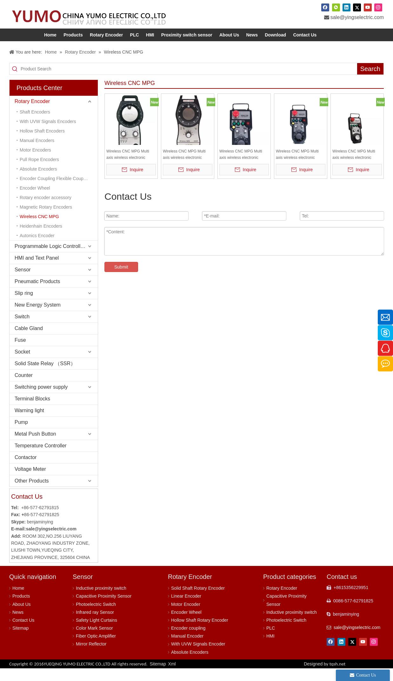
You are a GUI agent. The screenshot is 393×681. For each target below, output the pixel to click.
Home (18, 600)
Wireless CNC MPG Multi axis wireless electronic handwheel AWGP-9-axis (240, 167)
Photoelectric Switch (96, 616)
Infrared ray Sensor (95, 624)
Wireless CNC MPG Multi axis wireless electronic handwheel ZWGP (127, 167)
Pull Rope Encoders (39, 172)
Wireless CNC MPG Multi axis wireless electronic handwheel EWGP (184, 167)
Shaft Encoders (35, 124)
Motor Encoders (35, 162)
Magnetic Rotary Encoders (46, 219)
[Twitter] (357, 7)
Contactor (26, 470)
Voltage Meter (30, 481)
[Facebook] (325, 7)
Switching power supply (41, 399)
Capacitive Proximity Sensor (103, 608)
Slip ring (24, 305)
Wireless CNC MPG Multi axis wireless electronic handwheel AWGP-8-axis (297, 167)
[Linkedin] (346, 7)
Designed (324, 676)
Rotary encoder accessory (45, 210)
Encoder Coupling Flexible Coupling (55, 191)
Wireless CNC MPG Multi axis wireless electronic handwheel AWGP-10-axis (354, 167)
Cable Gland (29, 341)
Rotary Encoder (32, 114)
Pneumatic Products (37, 294)
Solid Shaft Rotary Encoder (198, 600)
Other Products (32, 493)
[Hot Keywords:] (370, 81)
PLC (270, 640)
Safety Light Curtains (96, 632)
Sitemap (20, 640)
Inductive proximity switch (101, 600)
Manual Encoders (37, 153)
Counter (24, 388)
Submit (121, 279)
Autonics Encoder (37, 248)
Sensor (23, 282)
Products (21, 608)
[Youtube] (368, 7)
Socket (22, 364)
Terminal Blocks (32, 411)
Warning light (29, 423)
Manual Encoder (187, 648)
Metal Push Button (35, 446)
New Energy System (38, 317)
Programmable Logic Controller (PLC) (56, 259)
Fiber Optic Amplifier (96, 648)
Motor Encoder (185, 616)
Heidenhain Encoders (41, 238)
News (17, 624)
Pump (21, 435)
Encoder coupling (188, 640)
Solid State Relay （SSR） (45, 376)
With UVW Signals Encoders (48, 134)
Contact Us (23, 632)
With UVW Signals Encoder (198, 656)
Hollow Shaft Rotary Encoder (199, 632)
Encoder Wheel (35, 200)
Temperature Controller (41, 458)
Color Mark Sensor (94, 640)
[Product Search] (189, 81)
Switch (22, 329)
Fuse (20, 352)
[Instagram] (378, 7)
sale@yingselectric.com (357, 17)
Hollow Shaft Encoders (42, 143)
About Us (21, 616)
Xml (172, 676)
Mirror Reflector (91, 656)
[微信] (336, 7)
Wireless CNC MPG (39, 229)
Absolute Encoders (38, 181)
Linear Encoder (186, 608)
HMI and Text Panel (37, 270)
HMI (270, 648)
